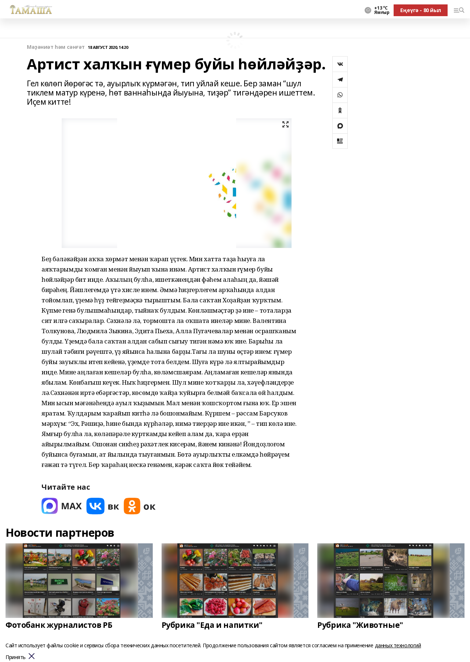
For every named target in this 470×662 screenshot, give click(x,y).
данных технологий (398, 645)
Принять (16, 657)
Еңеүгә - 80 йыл (420, 10)
